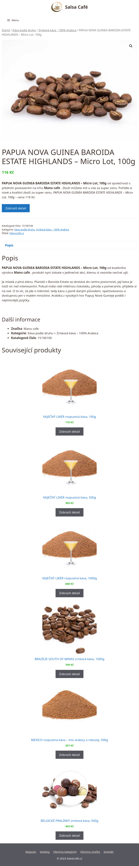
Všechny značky (90, 852)
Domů (6, 30)
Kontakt (109, 852)
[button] (131, 46)
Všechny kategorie (65, 852)
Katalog (45, 852)
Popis (9, 245)
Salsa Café (76, 7)
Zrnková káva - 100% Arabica (57, 30)
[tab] (69, 245)
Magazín (30, 852)
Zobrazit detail (15, 208)
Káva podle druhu (24, 30)
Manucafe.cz (17, 233)
